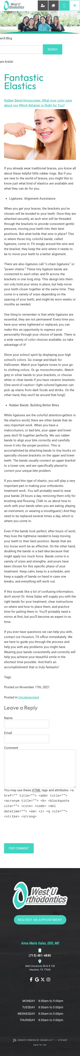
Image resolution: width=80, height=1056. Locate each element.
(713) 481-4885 (40, 953)
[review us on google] (37, 979)
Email (8, 733)
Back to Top (39, 1045)
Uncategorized (28, 697)
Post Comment (19, 848)
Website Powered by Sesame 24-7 (33, 1040)
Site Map (62, 1040)
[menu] (75, 6)
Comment (11, 748)
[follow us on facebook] (31, 979)
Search (52, 49)
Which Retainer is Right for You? (42, 105)
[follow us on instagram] (48, 979)
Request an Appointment (40, 919)
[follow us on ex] (42, 979)
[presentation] (36, 832)
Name (8, 718)
